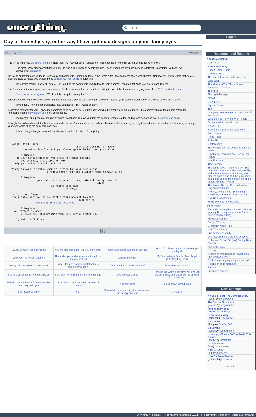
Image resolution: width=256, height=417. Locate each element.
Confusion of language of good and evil (228, 260)
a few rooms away (217, 66)
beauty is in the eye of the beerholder (28, 282)
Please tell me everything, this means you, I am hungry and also (127, 308)
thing (211, 324)
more (230, 366)
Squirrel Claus (215, 105)
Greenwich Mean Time (220, 226)
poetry (212, 340)
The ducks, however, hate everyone (227, 77)
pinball (211, 98)
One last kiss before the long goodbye (228, 236)
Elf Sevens (214, 328)
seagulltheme (226, 298)
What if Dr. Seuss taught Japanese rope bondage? (177, 267)
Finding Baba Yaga (218, 94)
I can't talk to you (173, 89)
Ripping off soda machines (222, 264)
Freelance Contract (218, 218)
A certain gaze (127, 300)
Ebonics (212, 267)
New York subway (217, 229)
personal (213, 318)
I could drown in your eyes (177, 300)
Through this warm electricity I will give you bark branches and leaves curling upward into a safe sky (176, 291)
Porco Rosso (215, 133)
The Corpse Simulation (221, 302)
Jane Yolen (214, 80)
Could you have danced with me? (127, 282)
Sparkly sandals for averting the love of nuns (78, 301)
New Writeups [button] (231, 289)
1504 (210, 108)
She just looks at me (29, 308)
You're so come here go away (223, 201)
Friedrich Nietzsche (218, 271)
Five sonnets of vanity (219, 233)
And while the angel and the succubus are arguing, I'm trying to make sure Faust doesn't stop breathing (230, 212)
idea (8, 52)
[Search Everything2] (161, 27)
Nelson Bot (214, 126)
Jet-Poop (225, 311)
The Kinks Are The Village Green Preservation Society (225, 86)
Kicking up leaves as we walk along (226, 129)
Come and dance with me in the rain (127, 266)
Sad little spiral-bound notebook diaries (28, 291)
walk (68, 229)
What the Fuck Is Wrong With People (227, 118)
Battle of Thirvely (217, 222)
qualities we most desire (66, 78)
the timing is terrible (41, 62)
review (212, 305)
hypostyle (221, 352)
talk (35, 229)
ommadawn (224, 346)
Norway (212, 250)
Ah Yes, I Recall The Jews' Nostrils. (228, 296)
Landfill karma (215, 160)
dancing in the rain (127, 274)
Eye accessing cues (127, 291)
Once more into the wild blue (223, 122)
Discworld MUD (216, 73)
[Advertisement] (128, 10)
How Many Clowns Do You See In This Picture (229, 336)
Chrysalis (177, 308)
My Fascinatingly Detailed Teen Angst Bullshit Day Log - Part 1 (177, 274)
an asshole (36, 70)
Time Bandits (215, 164)
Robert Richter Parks (219, 70)
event (211, 298)
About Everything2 (217, 59)
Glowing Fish (225, 324)
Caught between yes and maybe (29, 266)
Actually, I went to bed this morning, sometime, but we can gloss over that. (228, 193)
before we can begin (169, 118)
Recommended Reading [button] (231, 53)
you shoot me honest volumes (54, 216)
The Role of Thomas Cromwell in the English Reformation (227, 186)
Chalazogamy (215, 144)
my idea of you (38, 112)
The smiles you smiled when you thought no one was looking (78, 274)
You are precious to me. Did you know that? (78, 266)
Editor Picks (214, 205)
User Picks (213, 62)
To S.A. (78, 308)
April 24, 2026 (215, 350)
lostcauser (227, 318)
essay (212, 330)
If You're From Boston (219, 198)
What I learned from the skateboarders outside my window (78, 282)
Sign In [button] (231, 37)
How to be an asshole (176, 282)
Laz (19, 52)
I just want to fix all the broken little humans (78, 291)
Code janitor (214, 101)
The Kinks (213, 90)
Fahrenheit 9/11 (216, 246)
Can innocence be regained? (31, 94)
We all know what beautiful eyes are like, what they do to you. (28, 301)
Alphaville (213, 140)
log (210, 352)
